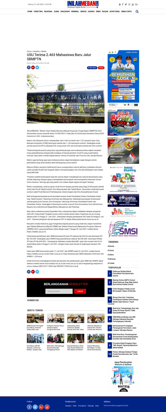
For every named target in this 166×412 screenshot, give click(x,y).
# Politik (111, 263)
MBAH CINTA (126, 11)
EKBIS (98, 11)
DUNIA (56, 11)
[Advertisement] (83, 30)
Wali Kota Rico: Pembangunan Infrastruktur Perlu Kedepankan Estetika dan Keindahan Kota (125, 336)
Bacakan (92, 68)
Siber (75, 406)
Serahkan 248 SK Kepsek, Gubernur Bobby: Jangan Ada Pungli (34, 349)
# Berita (111, 246)
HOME (29, 11)
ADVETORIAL (115, 11)
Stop (101, 68)
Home (29, 51)
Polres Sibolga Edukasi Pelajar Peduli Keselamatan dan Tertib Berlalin (125, 354)
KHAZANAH (65, 11)
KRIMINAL (75, 11)
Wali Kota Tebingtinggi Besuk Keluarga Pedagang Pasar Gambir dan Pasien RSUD (55, 349)
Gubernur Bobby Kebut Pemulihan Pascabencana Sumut (123, 273)
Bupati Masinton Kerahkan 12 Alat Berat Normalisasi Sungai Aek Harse (94, 349)
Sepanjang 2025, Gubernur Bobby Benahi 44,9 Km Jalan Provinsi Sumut (75, 328)
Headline (36, 51)
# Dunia (111, 250)
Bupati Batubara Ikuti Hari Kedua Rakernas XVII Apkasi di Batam (75, 348)
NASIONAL (48, 11)
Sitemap (91, 406)
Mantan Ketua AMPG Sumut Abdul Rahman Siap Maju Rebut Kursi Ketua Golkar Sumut (125, 282)
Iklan (97, 406)
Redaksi (68, 406)
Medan (43, 51)
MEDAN (83, 11)
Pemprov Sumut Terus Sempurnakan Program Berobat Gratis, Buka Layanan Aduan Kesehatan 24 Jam (55, 330)
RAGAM (105, 11)
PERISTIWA (38, 11)
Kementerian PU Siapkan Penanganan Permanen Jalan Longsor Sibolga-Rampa (124, 328)
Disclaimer (82, 406)
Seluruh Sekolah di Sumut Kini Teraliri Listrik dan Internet (94, 328)
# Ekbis (111, 255)
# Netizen (112, 259)
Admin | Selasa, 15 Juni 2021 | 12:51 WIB (38, 63)
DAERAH (91, 11)
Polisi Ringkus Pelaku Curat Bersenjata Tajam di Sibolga (124, 290)
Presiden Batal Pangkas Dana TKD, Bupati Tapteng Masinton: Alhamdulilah (125, 345)
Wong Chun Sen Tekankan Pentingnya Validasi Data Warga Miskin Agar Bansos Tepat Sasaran (123, 300)
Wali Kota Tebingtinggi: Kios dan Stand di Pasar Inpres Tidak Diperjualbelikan (126, 310)
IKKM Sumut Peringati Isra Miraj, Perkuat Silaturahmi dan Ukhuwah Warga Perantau (35, 329)
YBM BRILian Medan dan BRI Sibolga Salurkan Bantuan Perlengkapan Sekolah (124, 319)
